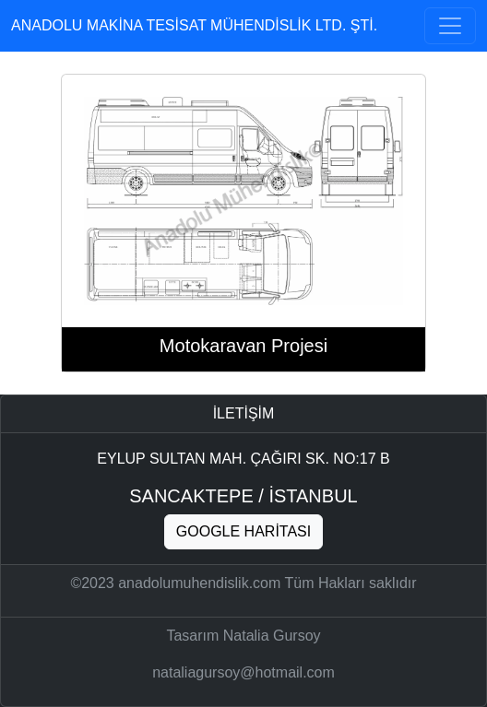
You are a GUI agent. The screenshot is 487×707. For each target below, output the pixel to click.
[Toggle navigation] (450, 25)
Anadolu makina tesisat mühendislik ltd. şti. (194, 25)
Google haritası (243, 531)
